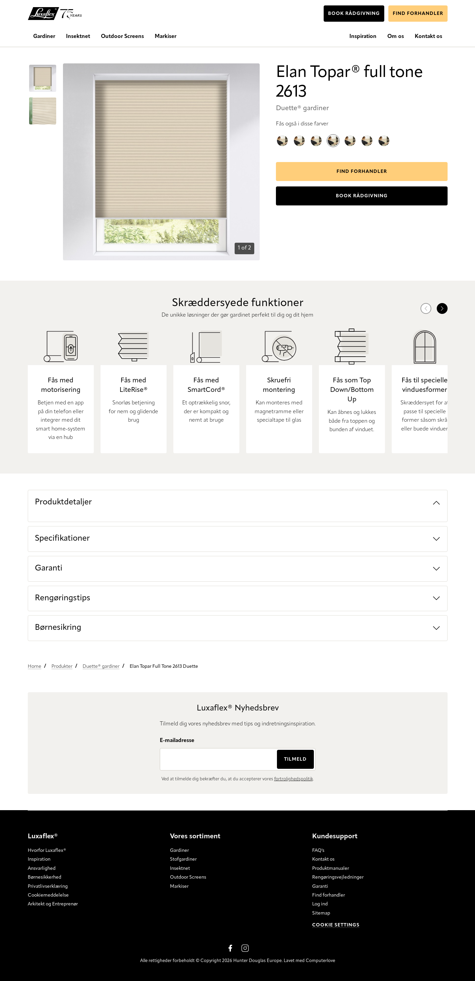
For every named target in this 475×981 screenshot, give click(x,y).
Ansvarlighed (42, 868)
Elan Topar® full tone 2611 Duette (367, 135)
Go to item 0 (37, 66)
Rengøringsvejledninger (338, 877)
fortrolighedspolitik (293, 779)
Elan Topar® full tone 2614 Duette (299, 135)
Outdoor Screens (188, 877)
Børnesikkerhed (44, 877)
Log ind (320, 904)
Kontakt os (323, 859)
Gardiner (179, 850)
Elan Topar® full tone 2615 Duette (282, 135)
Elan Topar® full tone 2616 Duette (316, 135)
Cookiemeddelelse (48, 895)
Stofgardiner (183, 859)
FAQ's (318, 850)
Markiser (179, 886)
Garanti (320, 886)
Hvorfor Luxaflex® (47, 850)
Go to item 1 (36, 98)
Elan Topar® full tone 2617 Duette (350, 135)
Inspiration (39, 859)
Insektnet (180, 868)
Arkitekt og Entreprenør (53, 904)
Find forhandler (328, 895)
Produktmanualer (330, 868)
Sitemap (321, 913)
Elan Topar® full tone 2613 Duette (333, 135)
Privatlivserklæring (48, 886)
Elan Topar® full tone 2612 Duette (383, 135)
